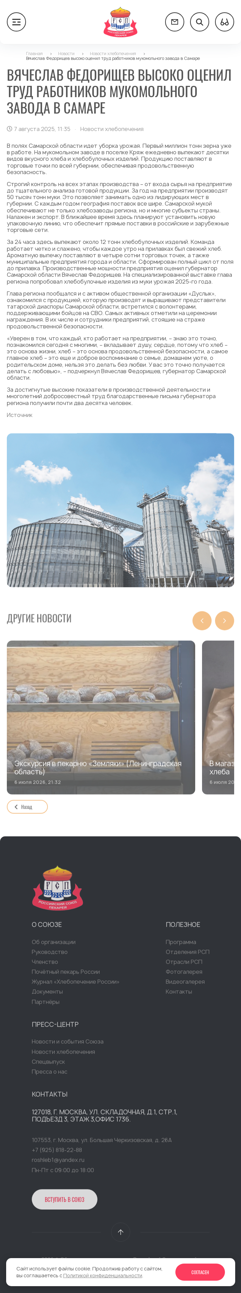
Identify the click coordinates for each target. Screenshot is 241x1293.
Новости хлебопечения (63, 1054)
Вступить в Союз (64, 1202)
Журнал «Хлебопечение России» (76, 984)
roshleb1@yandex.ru (58, 1162)
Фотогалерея (184, 974)
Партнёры (45, 1004)
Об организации (54, 944)
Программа (181, 944)
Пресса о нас (49, 1074)
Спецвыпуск (48, 1064)
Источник (19, 415)
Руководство (50, 954)
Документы (47, 994)
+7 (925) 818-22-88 (57, 1152)
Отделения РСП (188, 954)
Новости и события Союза (68, 1044)
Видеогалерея (185, 984)
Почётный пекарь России (66, 974)
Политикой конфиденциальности (102, 1275)
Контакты (179, 994)
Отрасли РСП (184, 964)
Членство (45, 964)
